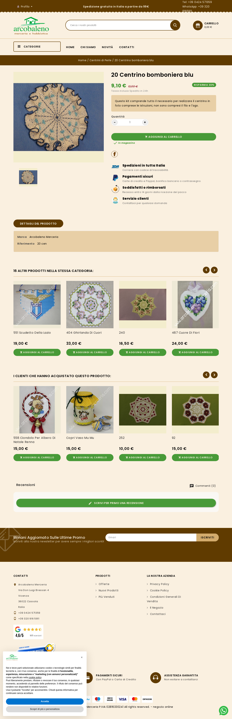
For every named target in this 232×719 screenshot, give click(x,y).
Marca (22, 237)
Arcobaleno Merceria (43, 237)
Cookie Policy (159, 588)
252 (122, 437)
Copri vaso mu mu (80, 437)
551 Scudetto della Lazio (32, 333)
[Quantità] (130, 122)
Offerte (104, 581)
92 (173, 437)
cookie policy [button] (35, 677)
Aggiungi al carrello (163, 137)
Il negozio (157, 605)
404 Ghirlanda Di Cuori (84, 333)
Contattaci (158, 611)
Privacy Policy (159, 581)
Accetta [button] (45, 701)
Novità (107, 47)
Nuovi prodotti (109, 588)
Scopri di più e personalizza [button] (45, 709)
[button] (82, 657)
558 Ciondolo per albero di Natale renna (34, 439)
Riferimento (26, 244)
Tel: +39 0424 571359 (197, 2)
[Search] (122, 25)
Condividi (114, 154)
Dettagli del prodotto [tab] (38, 224)
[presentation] (190, 546)
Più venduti (107, 594)
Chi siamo (88, 47)
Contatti (126, 47)
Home (70, 47)
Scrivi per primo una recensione (116, 500)
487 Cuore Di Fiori (186, 333)
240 (122, 333)
